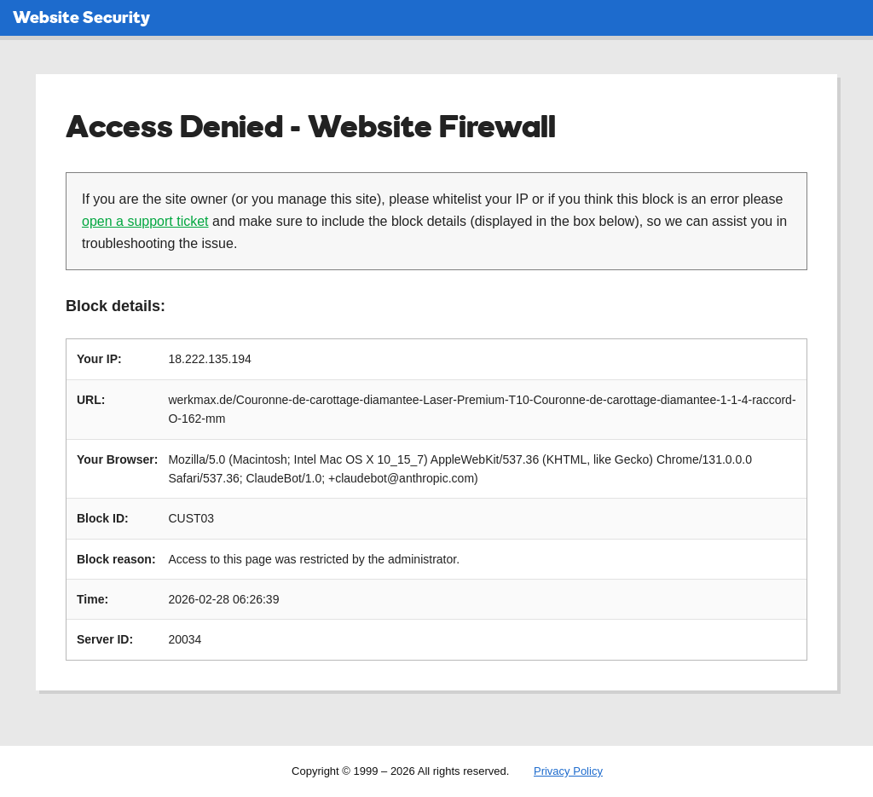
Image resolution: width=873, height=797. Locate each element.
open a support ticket (145, 221)
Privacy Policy (568, 771)
